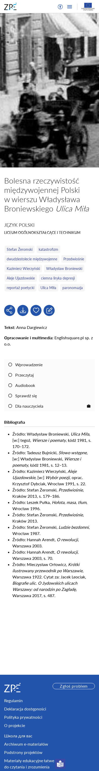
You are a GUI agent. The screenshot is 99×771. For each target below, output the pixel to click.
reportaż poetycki (20, 287)
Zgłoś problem (73, 686)
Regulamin (13, 700)
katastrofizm (48, 249)
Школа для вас (18, 735)
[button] (60, 6)
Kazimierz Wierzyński (23, 268)
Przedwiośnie (73, 259)
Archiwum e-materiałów (26, 743)
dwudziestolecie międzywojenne (32, 259)
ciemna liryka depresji (58, 278)
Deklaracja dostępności (25, 708)
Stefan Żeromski (19, 249)
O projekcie (14, 725)
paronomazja (72, 287)
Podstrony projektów (23, 752)
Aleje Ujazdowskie (21, 278)
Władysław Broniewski (64, 268)
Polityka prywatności (23, 717)
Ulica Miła (48, 287)
